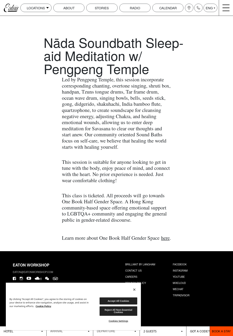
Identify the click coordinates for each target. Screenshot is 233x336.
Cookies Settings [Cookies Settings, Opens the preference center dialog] (118, 321)
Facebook (180, 264)
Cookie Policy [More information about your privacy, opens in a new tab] (43, 306)
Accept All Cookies (118, 301)
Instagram (180, 270)
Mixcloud (179, 283)
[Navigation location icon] (189, 8)
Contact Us (133, 270)
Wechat (178, 289)
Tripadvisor (181, 295)
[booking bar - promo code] (198, 331)
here (165, 237)
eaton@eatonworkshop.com (33, 272)
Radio (135, 7)
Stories (102, 7)
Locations (36, 7)
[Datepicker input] (70, 331)
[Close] (134, 290)
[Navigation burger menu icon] (226, 8)
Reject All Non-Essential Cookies (118, 311)
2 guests (150, 331)
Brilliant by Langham (140, 264)
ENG (209, 7)
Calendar (168, 7)
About (69, 7)
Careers (131, 276)
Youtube (179, 276)
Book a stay (221, 331)
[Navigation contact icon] (198, 8)
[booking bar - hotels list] (23, 331)
